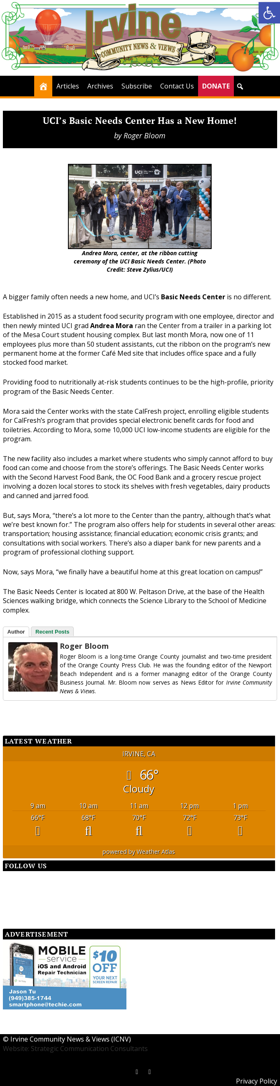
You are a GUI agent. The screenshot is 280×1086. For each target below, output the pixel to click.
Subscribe (136, 86)
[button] (269, 12)
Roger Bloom (145, 135)
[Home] (43, 86)
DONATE (216, 86)
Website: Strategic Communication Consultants (75, 1048)
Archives (100, 86)
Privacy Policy (256, 1081)
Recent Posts (52, 632)
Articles (67, 86)
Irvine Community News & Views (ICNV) (70, 1039)
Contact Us (177, 86)
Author (16, 632)
